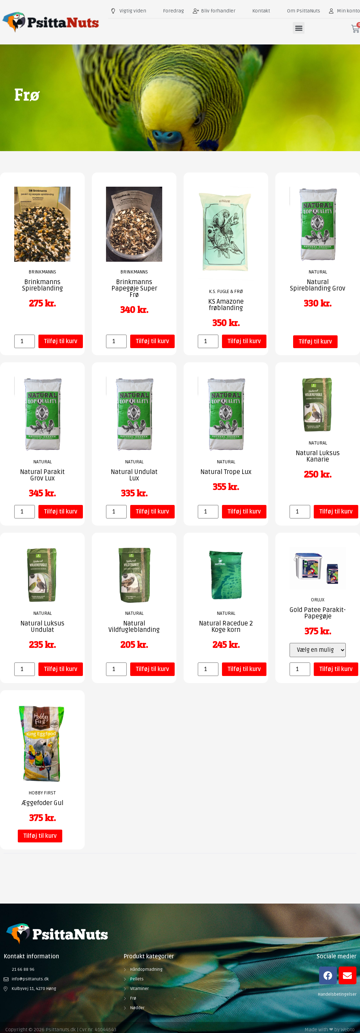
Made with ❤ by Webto (330, 1030)
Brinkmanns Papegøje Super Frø (134, 288)
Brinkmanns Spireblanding (42, 285)
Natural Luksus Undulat (42, 626)
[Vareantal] (24, 341)
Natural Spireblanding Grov (317, 285)
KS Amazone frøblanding (226, 305)
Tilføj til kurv (60, 341)
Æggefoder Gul (42, 803)
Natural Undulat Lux (134, 475)
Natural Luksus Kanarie (318, 456)
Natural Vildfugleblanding (134, 626)
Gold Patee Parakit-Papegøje (318, 613)
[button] (299, 28)
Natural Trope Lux (226, 472)
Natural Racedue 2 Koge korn (226, 626)
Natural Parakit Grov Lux (42, 475)
